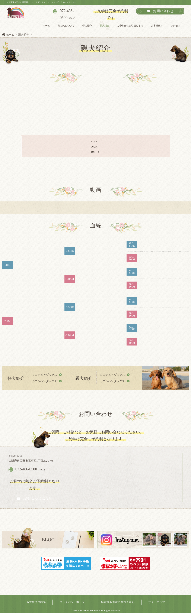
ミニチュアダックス (44, 374)
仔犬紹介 (87, 25)
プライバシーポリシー (73, 602)
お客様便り (157, 25)
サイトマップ (156, 602)
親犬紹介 (104, 25)
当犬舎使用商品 (36, 602)
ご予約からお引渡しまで (130, 25)
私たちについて (66, 25)
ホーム (46, 25)
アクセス (175, 25)
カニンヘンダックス (44, 381)
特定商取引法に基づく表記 (117, 602)
